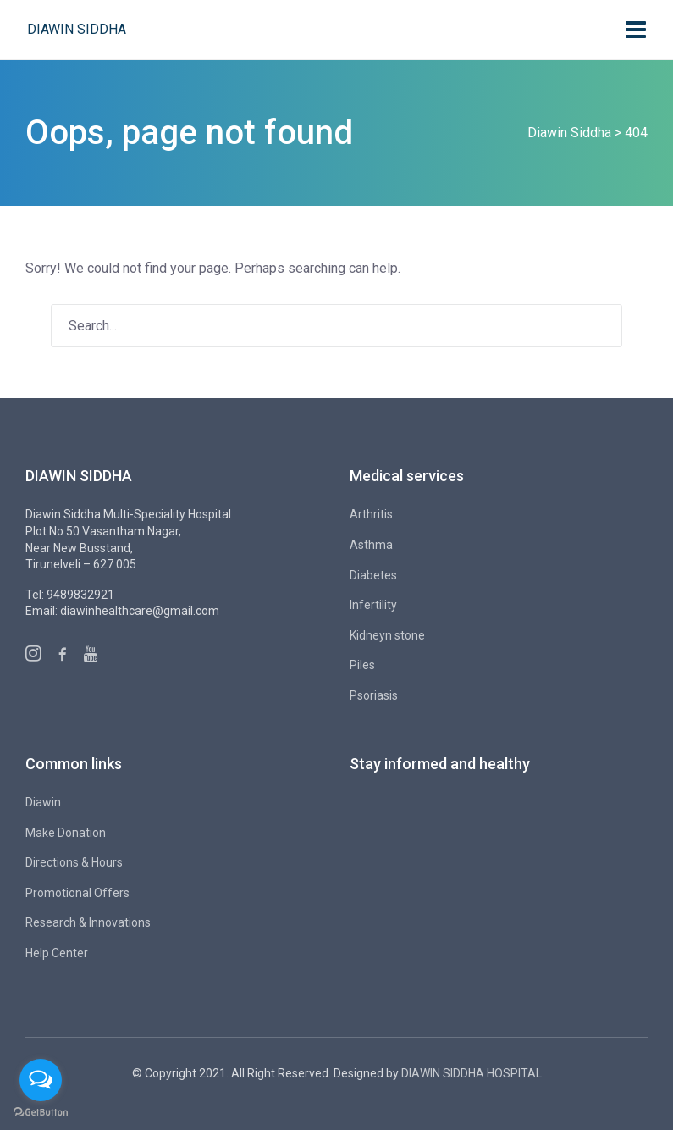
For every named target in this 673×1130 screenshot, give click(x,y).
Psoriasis (374, 695)
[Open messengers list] (40, 1080)
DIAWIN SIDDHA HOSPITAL (471, 1073)
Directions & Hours (74, 862)
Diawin (43, 802)
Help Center (56, 953)
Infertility (373, 605)
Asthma (371, 544)
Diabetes (373, 575)
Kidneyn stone (387, 635)
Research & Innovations (88, 922)
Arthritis (371, 514)
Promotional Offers (77, 893)
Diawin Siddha (76, 29)
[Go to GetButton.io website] (41, 1112)
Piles (362, 665)
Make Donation (65, 832)
